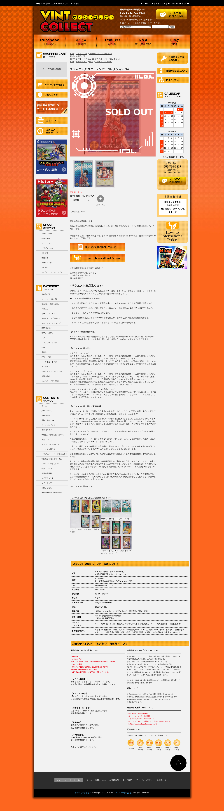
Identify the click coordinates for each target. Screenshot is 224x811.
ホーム (146, 3)
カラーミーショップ (83, 793)
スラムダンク (47, 262)
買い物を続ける (76, 278)
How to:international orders (52, 493)
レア (43, 338)
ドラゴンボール (48, 234)
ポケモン (45, 267)
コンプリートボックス (50, 342)
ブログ (174, 42)
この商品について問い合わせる (83, 273)
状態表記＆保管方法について (53, 435)
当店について (52, 120)
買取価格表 (80, 42)
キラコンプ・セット (49, 314)
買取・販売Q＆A (48, 420)
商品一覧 (112, 42)
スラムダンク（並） (103, 62)
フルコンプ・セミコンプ (51, 323)
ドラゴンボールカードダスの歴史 (52, 197)
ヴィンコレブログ (48, 425)
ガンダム (45, 253)
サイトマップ (159, 3)
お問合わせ (161, 780)
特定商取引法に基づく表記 (52, 459)
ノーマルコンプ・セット (51, 318)
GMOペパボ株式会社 (123, 793)
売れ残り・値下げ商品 (50, 304)
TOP (72, 54)
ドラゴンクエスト (48, 248)
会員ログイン (47, 468)
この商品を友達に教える (80, 275)
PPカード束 (46, 357)
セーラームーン (48, 243)
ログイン (126, 23)
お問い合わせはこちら (173, 12)
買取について (49, 42)
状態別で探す (47, 328)
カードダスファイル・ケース (53, 371)
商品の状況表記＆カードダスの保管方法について (52, 107)
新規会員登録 (140, 23)
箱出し (44, 352)
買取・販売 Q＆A (143, 42)
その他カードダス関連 (50, 381)
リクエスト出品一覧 (49, 299)
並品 (91, 62)
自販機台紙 (46, 376)
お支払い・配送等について (52, 131)
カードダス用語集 (51, 157)
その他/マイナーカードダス (52, 272)
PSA (43, 347)
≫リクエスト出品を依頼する (82, 486)
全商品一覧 (46, 294)
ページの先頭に (178, 763)
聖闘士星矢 (46, 238)
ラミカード (46, 367)
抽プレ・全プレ (48, 333)
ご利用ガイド (52, 95)
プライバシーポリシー (179, 3)
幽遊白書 (45, 258)
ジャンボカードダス (49, 362)
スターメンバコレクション (100, 54)
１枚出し (45, 309)
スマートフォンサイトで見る (69, 780)
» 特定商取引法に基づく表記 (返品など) (86, 268)
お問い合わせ (47, 488)
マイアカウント (156, 23)
